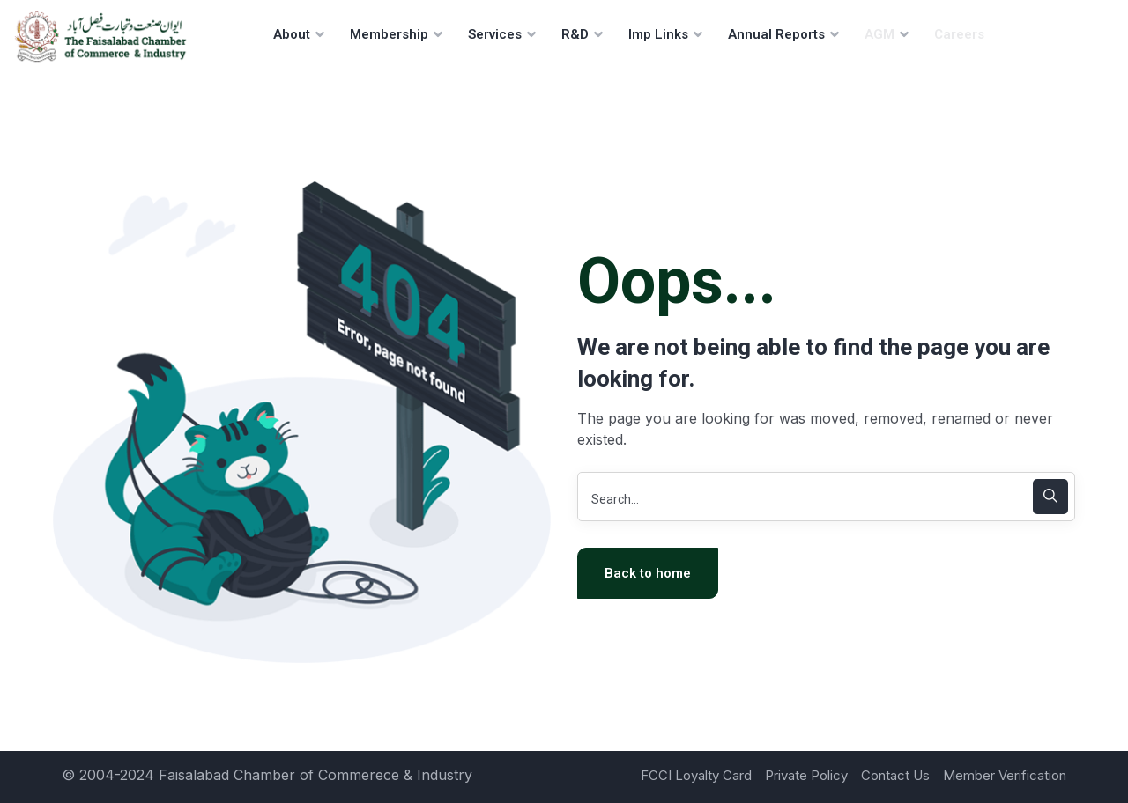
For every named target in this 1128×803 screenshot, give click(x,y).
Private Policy (806, 775)
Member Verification (1004, 775)
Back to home (648, 573)
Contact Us (895, 775)
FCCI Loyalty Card (696, 775)
